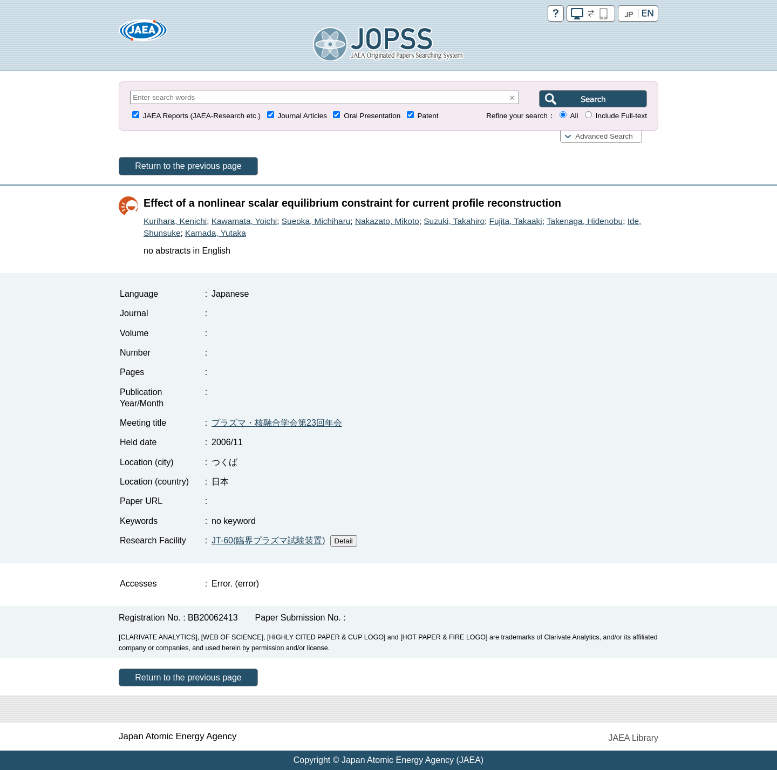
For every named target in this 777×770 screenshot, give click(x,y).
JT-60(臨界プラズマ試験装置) (268, 540)
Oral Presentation (372, 116)
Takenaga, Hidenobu (585, 221)
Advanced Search (604, 136)
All (574, 116)
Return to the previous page (188, 166)
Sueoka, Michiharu (316, 221)
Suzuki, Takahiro (454, 221)
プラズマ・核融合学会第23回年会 (277, 422)
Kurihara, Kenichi (175, 221)
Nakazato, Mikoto (387, 221)
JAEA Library (633, 737)
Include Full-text (621, 116)
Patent (428, 116)
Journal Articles (302, 116)
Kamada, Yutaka (215, 232)
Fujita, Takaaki (515, 221)
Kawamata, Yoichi (244, 221)
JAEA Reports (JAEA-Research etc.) (202, 116)
